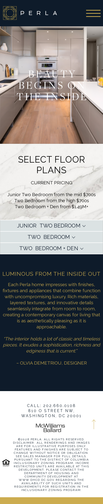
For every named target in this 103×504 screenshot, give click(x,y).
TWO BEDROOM (48, 237)
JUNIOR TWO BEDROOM (48, 225)
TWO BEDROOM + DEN (48, 248)
